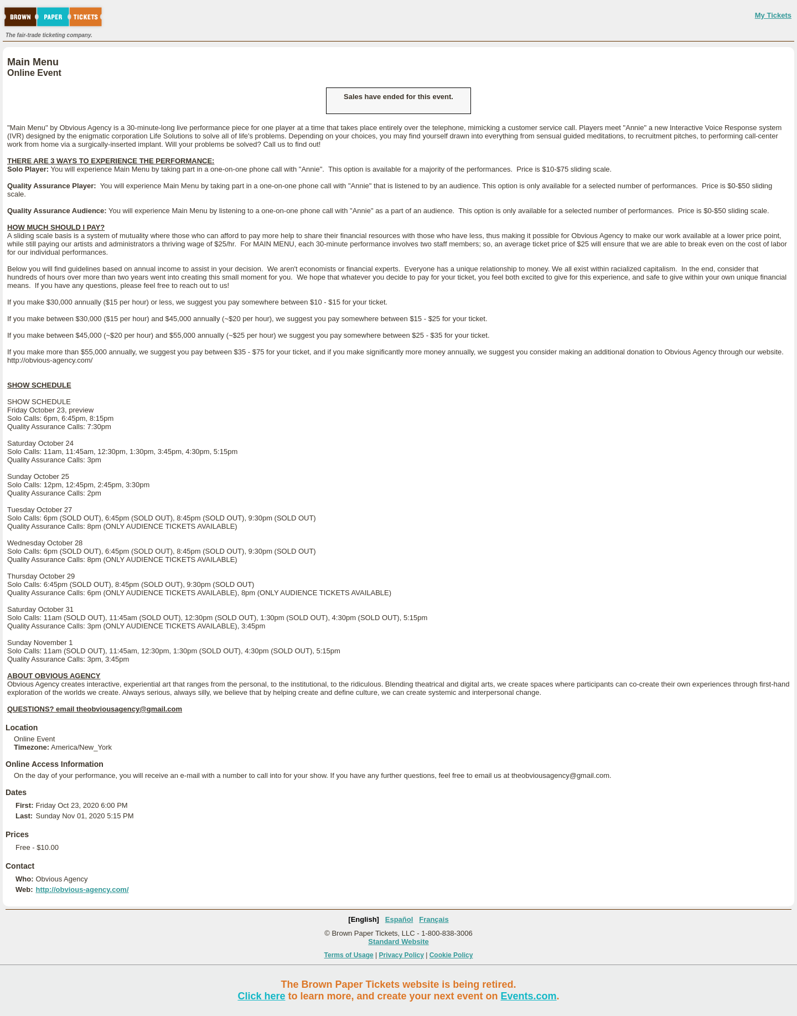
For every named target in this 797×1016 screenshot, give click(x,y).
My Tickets (773, 15)
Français (433, 919)
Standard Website (398, 941)
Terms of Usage (349, 955)
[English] (363, 919)
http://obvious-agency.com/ (81, 889)
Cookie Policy (451, 955)
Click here (261, 996)
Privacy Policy (401, 955)
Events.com (529, 996)
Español (399, 919)
